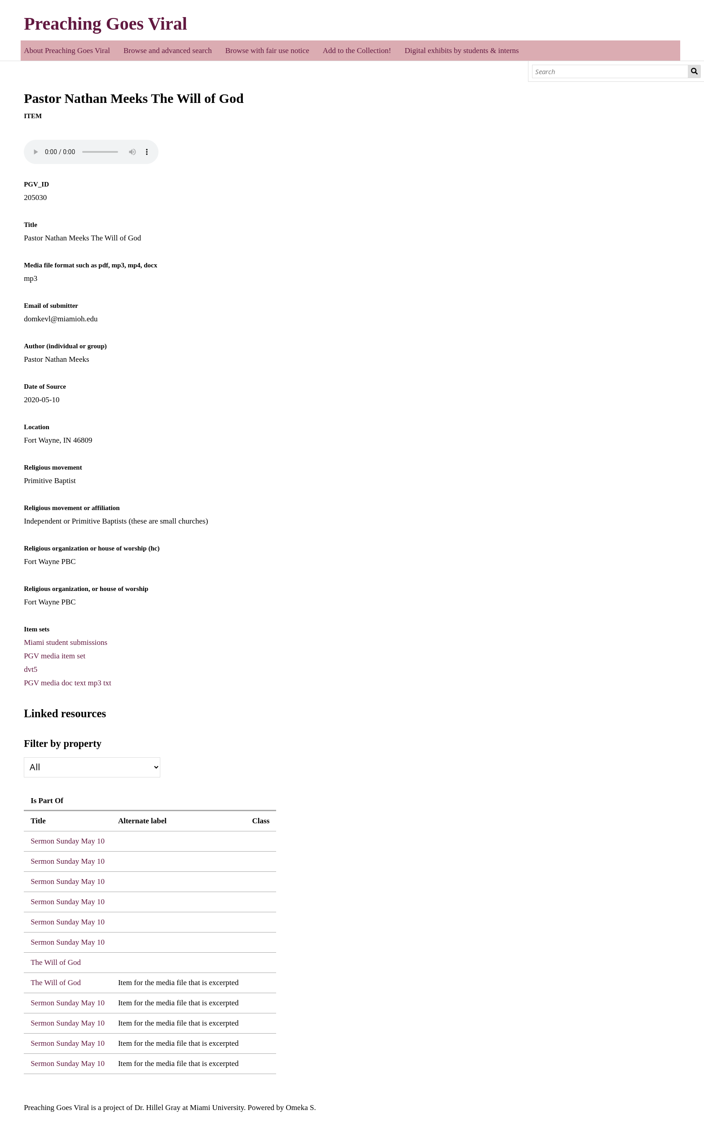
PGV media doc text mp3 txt (67, 683)
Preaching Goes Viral (105, 23)
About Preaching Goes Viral (67, 50)
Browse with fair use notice (267, 50)
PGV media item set (54, 656)
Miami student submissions (65, 642)
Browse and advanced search (167, 50)
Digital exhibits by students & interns (462, 50)
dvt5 (30, 669)
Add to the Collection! (357, 50)
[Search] (610, 71)
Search (694, 71)
